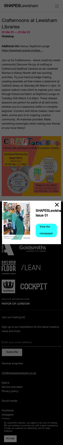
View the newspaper (46, 230)
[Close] (57, 205)
